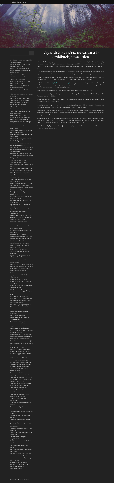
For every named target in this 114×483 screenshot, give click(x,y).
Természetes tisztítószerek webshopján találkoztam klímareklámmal (18, 390)
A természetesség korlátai (18, 160)
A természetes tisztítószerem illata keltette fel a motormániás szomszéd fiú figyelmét (21, 156)
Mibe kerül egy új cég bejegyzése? (20, 305)
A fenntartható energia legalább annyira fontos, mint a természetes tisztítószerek (20, 71)
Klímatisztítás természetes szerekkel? (21, 266)
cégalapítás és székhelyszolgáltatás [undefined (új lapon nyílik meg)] (62, 83)
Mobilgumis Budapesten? (17, 315)
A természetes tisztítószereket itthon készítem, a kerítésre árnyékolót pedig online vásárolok (21, 149)
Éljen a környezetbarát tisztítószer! (20, 215)
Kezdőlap (13, 2)
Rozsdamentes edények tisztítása (20, 362)
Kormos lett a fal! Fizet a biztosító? (20, 268)
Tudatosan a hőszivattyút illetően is (20, 441)
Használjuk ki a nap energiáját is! (19, 243)
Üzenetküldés (21, 2)
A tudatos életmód (15, 177)
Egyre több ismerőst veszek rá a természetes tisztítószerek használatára (20, 211)
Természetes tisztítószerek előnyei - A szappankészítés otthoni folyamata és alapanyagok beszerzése (21, 379)
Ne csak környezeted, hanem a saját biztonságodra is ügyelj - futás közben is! (21, 343)
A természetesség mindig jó (18, 162)
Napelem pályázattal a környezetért (21, 334)
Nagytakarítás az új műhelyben (19, 328)
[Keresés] (31, 53)
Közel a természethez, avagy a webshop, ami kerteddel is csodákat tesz (21, 292)
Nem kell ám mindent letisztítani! (19, 351)
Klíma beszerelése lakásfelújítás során (21, 264)
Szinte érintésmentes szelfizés (19, 366)
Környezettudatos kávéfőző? (19, 279)
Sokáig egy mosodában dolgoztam (20, 364)
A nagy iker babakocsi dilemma (19, 119)
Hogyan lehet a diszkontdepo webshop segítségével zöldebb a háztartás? (20, 251)
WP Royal (26, 479)
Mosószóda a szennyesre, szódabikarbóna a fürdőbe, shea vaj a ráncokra (21, 324)
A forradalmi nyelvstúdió (17, 75)
